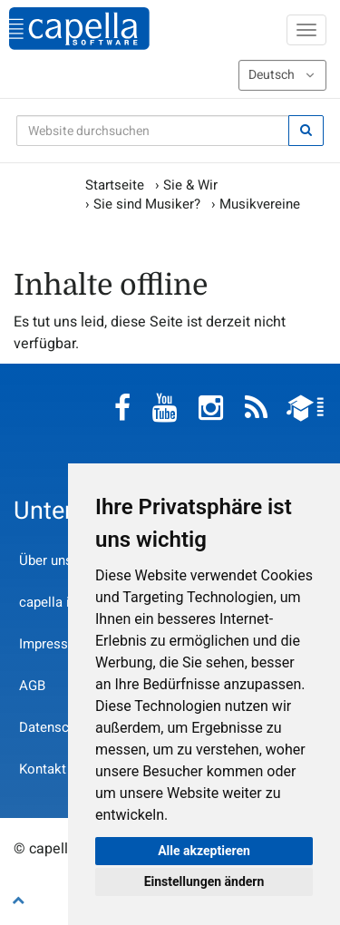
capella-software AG (79, 28)
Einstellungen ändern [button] (204, 881)
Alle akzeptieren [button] (204, 850)
